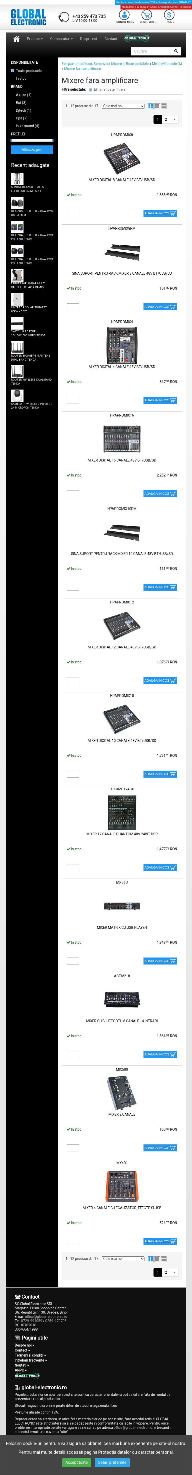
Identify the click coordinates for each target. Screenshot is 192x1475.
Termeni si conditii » (30, 1355)
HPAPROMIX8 (122, 135)
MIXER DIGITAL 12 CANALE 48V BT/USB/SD (122, 647)
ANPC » (20, 1370)
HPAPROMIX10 (122, 696)
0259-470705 (55, 1321)
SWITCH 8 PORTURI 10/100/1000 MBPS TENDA (28, 333)
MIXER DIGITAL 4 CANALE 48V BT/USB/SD (122, 367)
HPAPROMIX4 (122, 322)
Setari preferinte (112, 1462)
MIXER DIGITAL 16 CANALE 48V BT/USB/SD (122, 460)
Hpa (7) (22, 118)
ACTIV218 (122, 976)
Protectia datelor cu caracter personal (135, 1452)
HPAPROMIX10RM (122, 509)
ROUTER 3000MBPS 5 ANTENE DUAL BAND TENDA (30, 357)
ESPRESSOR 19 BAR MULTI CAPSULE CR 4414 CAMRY (28, 285)
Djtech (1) (23, 110)
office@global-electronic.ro (46, 1317)
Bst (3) (21, 103)
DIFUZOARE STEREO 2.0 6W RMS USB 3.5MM (32, 213)
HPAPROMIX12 (122, 602)
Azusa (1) (24, 95)
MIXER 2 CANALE (122, 1114)
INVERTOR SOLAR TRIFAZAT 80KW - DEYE (29, 309)
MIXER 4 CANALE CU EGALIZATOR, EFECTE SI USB (122, 1208)
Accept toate (77, 1462)
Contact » (22, 1350)
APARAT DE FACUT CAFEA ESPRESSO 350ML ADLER (27, 189)
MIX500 (122, 1069)
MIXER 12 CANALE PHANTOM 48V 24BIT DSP (122, 834)
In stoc (21, 78)
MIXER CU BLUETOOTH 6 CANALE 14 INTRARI (122, 1021)
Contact (110, 39)
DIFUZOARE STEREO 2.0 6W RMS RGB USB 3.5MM (32, 237)
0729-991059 (31, 1321)
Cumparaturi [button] (61, 39)
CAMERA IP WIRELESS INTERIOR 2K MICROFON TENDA (31, 406)
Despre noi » (24, 1345)
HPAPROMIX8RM (122, 228)
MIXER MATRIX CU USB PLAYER (122, 928)
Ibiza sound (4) (27, 126)
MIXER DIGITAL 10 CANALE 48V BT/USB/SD (122, 741)
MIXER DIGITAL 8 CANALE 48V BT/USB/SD (122, 180)
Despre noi (88, 39)
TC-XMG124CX (122, 789)
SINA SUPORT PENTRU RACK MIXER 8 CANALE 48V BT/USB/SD (122, 273)
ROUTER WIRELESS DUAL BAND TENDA (31, 381)
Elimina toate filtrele (110, 89)
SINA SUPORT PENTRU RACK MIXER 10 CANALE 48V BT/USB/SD (122, 554)
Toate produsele (29, 71)
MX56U (122, 883)
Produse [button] (35, 39)
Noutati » (22, 1365)
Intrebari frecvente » (31, 1360)
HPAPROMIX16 (122, 415)
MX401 (122, 1163)
